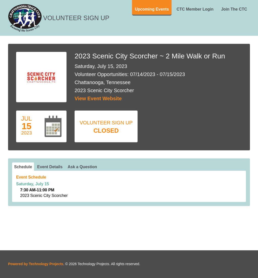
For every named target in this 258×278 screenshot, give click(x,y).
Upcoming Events (152, 9)
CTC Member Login (195, 9)
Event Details (49, 167)
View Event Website (98, 98)
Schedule (23, 167)
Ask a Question (82, 167)
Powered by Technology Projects (35, 264)
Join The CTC (234, 9)
